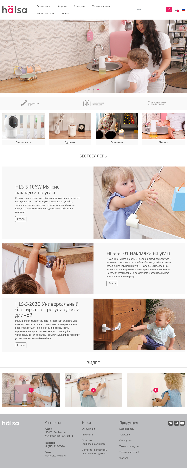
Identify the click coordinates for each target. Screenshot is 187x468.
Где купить (88, 434)
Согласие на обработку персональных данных (94, 452)
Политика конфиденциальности (93, 442)
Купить (21, 219)
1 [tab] (89, 89)
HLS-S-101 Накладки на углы (138, 253)
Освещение (125, 440)
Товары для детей (129, 452)
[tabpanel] (93, 52)
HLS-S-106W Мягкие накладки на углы (37, 189)
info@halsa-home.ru (55, 455)
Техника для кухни (129, 446)
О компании (88, 429)
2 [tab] (93, 89)
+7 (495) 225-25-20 (55, 446)
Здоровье (124, 434)
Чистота (123, 458)
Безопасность (126, 429)
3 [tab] (97, 89)
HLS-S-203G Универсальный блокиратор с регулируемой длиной (47, 309)
